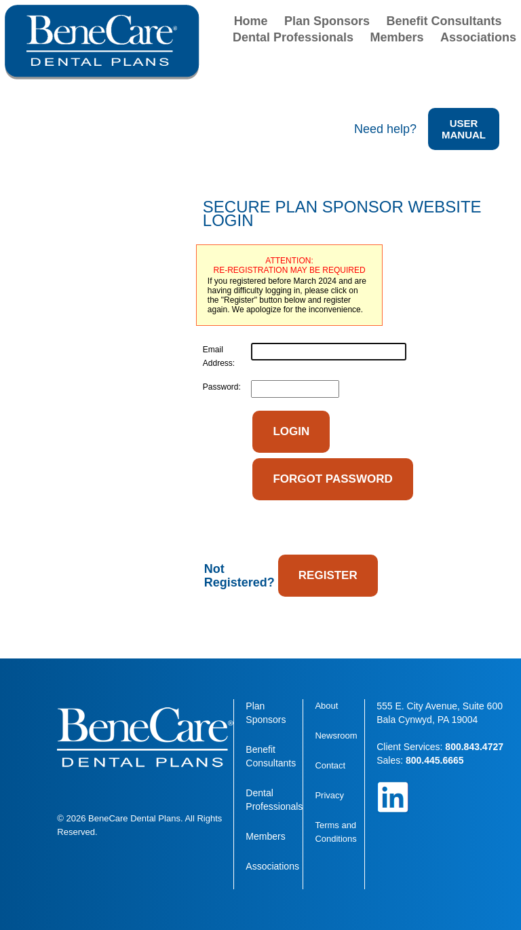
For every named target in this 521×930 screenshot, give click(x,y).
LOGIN (291, 431)
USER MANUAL (464, 129)
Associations (478, 37)
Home (251, 21)
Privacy (329, 795)
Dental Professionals (293, 37)
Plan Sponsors (327, 21)
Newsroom (336, 735)
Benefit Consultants (444, 21)
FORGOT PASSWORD (332, 478)
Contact (330, 765)
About (326, 706)
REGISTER (328, 575)
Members (396, 37)
